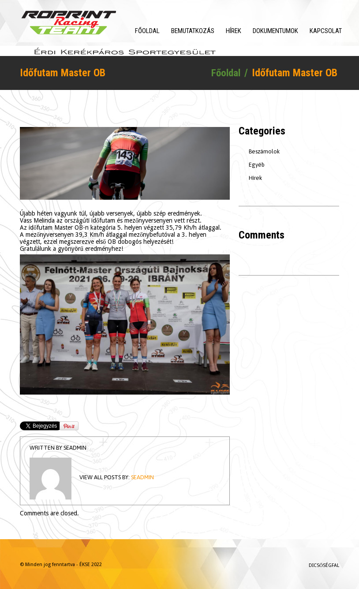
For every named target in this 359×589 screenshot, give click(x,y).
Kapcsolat (326, 31)
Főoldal (147, 31)
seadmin (75, 448)
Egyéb (257, 165)
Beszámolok (264, 152)
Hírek (233, 31)
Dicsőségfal (324, 566)
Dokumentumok (275, 31)
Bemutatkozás (192, 31)
